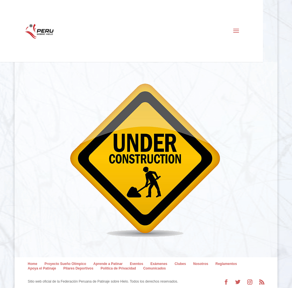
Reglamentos (226, 264)
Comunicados (154, 268)
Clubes (180, 264)
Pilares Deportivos (78, 268)
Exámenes (158, 264)
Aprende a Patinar (108, 264)
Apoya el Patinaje (42, 268)
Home (32, 264)
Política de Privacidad (118, 268)
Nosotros (200, 264)
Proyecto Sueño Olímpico (65, 264)
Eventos (136, 264)
